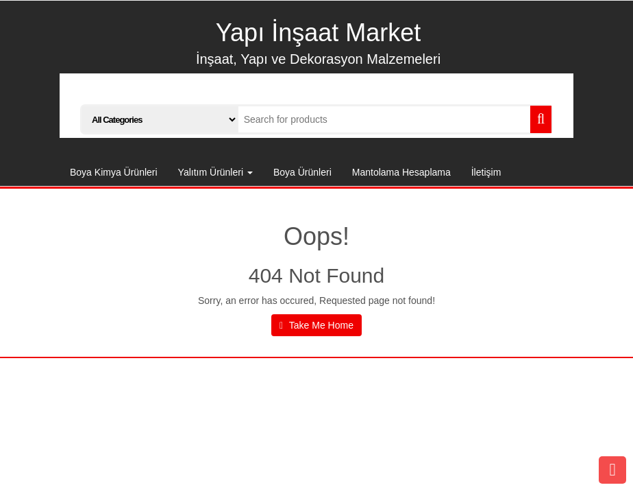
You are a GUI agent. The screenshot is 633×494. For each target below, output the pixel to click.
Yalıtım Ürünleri (215, 172)
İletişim (486, 172)
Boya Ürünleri (302, 172)
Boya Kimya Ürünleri (114, 172)
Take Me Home (316, 325)
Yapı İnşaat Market (318, 33)
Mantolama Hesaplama (401, 172)
